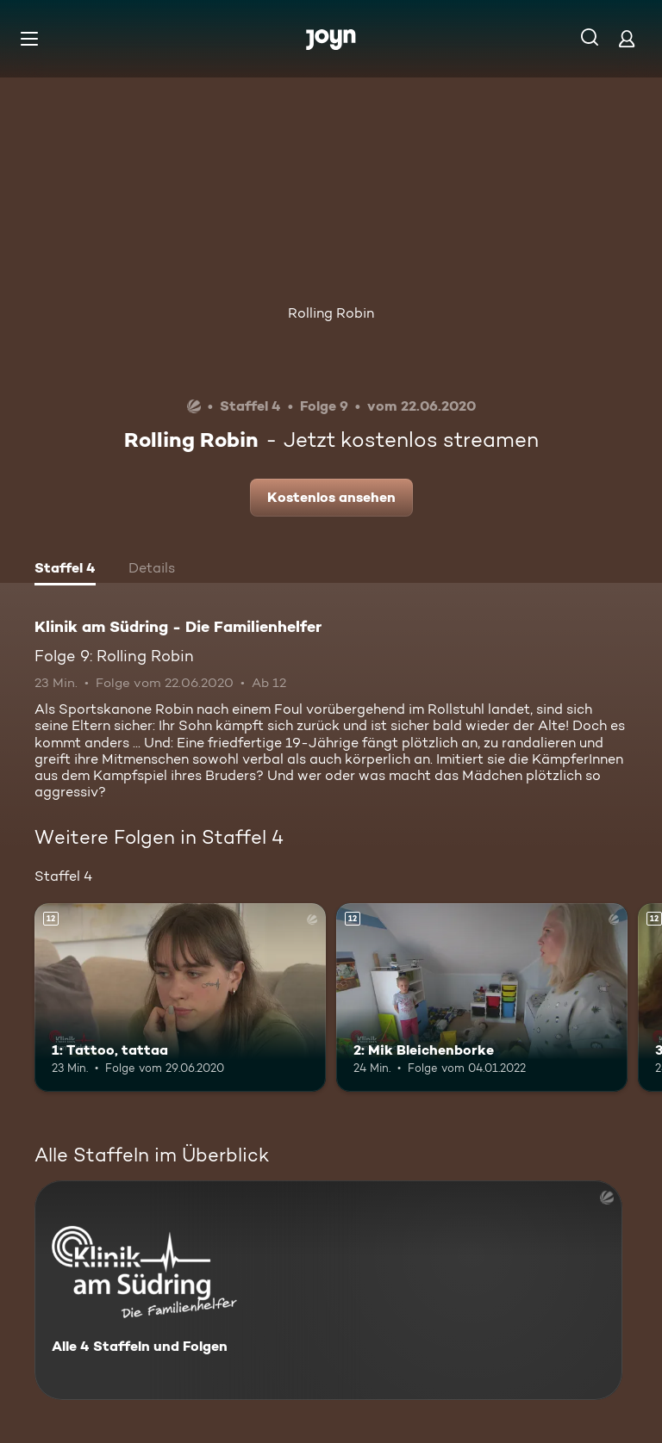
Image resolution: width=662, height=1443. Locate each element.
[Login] (627, 38)
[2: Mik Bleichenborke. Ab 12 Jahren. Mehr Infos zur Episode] (482, 998)
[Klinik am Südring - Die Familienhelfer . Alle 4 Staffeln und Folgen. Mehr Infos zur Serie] (328, 1290)
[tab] (65, 569)
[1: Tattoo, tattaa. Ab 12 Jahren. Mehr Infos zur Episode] (180, 998)
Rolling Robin (331, 313)
